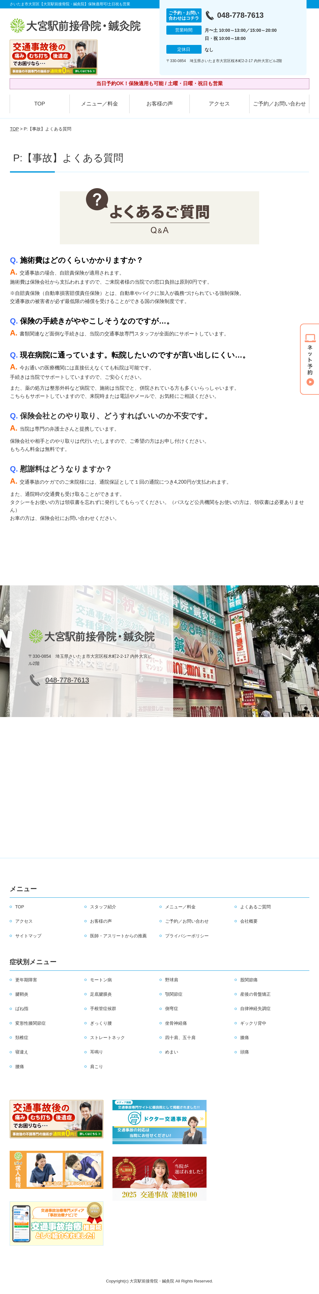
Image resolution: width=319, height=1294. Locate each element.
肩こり (96, 1066)
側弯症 (171, 1008)
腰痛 (19, 1066)
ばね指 (21, 1008)
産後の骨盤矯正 (255, 994)
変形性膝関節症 (30, 1023)
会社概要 (249, 921)
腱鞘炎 (21, 994)
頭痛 (244, 1051)
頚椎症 (21, 1037)
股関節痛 (249, 979)
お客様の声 (159, 104)
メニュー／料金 (99, 104)
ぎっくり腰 (101, 1023)
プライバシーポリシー (187, 935)
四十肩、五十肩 (180, 1037)
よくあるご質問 (255, 906)
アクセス (219, 104)
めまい (171, 1051)
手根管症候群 (103, 1008)
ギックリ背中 (253, 1023)
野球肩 (171, 979)
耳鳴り (96, 1051)
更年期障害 (26, 979)
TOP (39, 104)
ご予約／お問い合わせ (279, 104)
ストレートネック (107, 1037)
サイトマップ (28, 935)
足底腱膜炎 (101, 994)
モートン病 (101, 979)
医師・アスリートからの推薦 (118, 935)
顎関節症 (174, 994)
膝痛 (244, 1037)
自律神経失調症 (255, 1008)
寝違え (21, 1051)
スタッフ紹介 (103, 906)
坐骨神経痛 (176, 1023)
